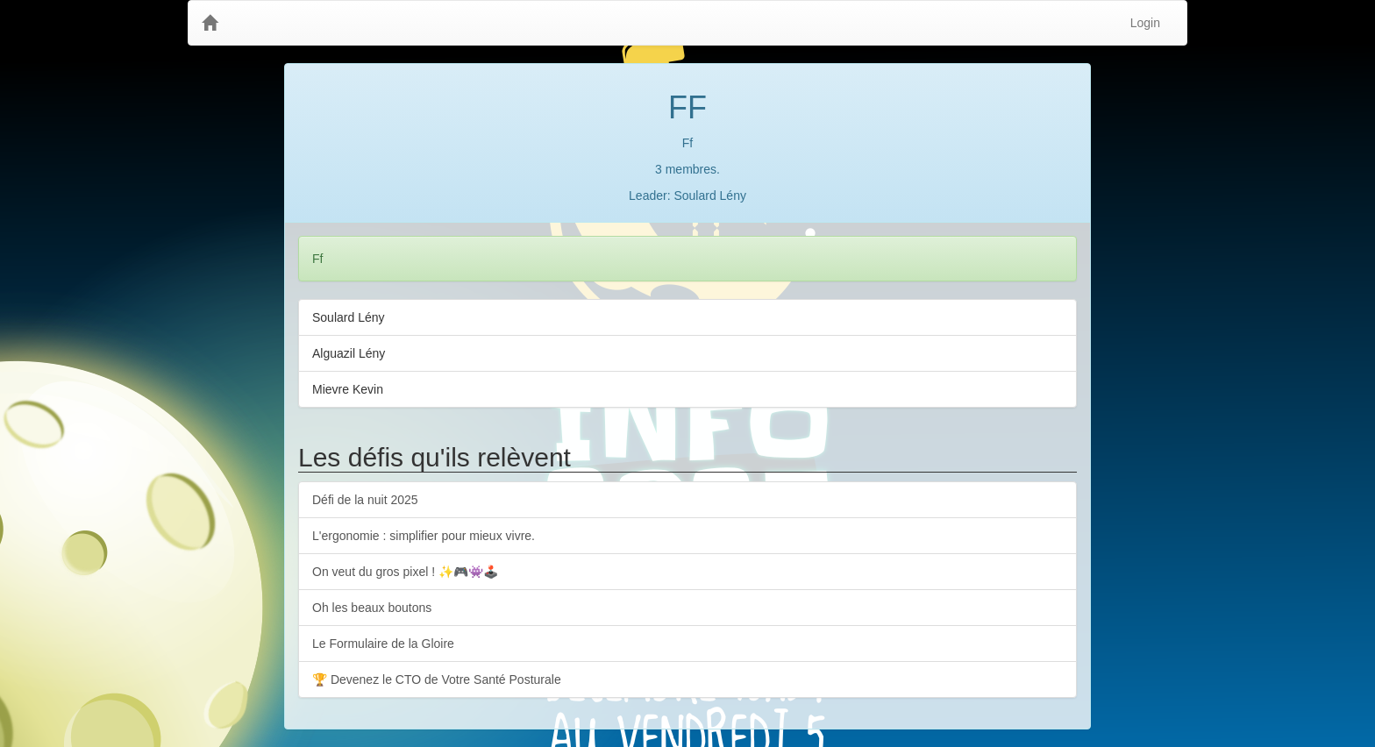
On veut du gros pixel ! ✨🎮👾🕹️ (405, 572)
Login (1145, 23)
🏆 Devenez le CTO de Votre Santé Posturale (436, 679)
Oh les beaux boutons (371, 608)
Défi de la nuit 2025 (365, 500)
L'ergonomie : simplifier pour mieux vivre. (423, 536)
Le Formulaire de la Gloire (383, 644)
